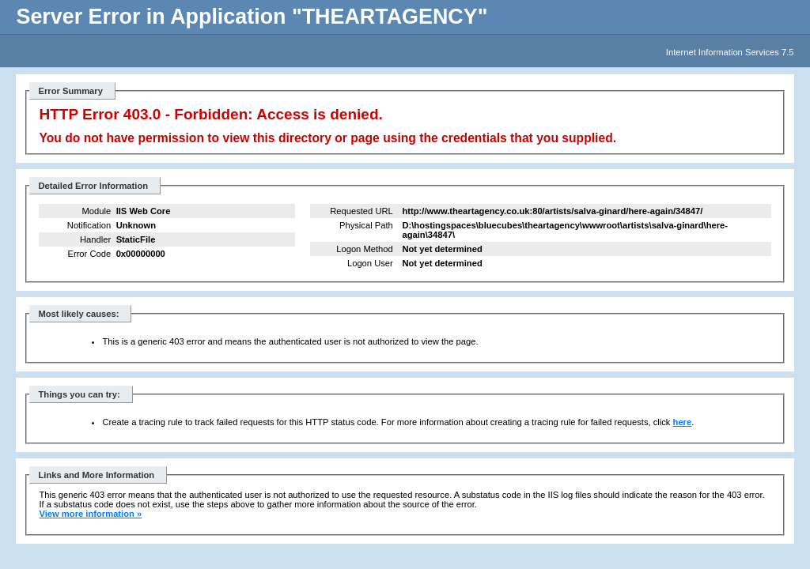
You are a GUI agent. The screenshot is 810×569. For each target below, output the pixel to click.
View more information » (90, 513)
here (682, 422)
